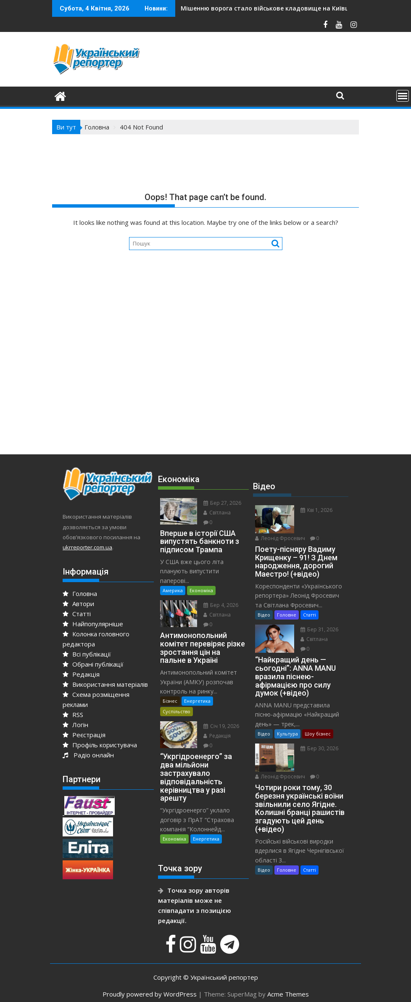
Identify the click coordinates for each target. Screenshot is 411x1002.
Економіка (201, 590)
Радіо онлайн (88, 755)
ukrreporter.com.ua (87, 547)
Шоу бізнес (318, 733)
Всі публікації (87, 654)
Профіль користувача (100, 745)
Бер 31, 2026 (319, 629)
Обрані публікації (93, 664)
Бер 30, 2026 (319, 748)
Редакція (81, 674)
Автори (78, 603)
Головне (286, 615)
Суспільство (176, 711)
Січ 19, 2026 (221, 726)
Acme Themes (288, 994)
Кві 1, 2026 (316, 510)
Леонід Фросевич (280, 538)
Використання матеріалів (105, 684)
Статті (77, 613)
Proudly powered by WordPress (150, 994)
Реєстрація (84, 734)
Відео (264, 615)
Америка (173, 590)
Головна (80, 593)
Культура (287, 733)
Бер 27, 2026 (222, 502)
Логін (75, 724)
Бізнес (170, 701)
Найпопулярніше (93, 624)
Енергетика (197, 701)
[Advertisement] (205, 376)
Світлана (217, 512)
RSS (73, 714)
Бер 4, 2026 (220, 605)
